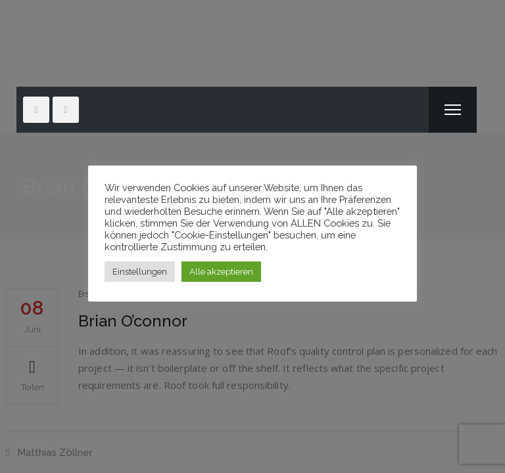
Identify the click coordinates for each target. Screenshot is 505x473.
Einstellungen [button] (139, 272)
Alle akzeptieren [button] (221, 272)
